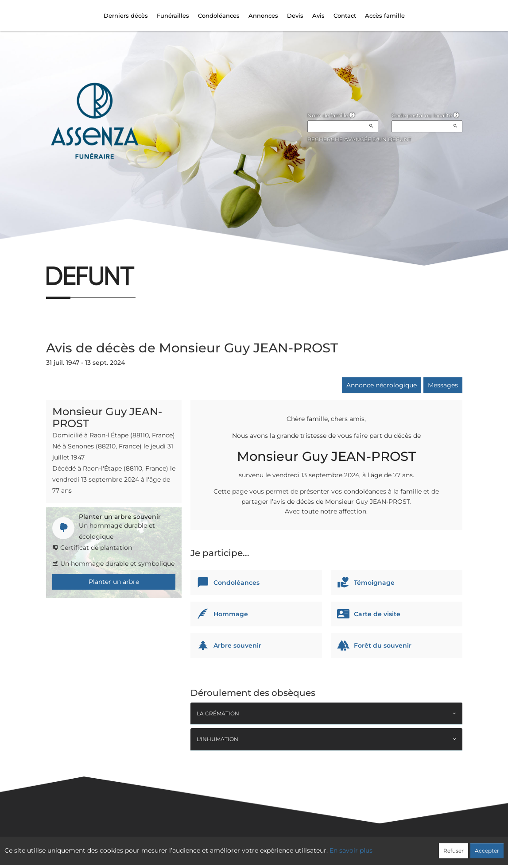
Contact (344, 15)
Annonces (263, 15)
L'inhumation (217, 739)
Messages (443, 385)
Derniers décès (126, 15)
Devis (295, 15)
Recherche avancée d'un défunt (359, 139)
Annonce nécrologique (381, 385)
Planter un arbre (114, 582)
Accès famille (385, 15)
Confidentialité (249, 846)
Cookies (290, 846)
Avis (318, 15)
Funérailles (173, 15)
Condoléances (219, 15)
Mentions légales (334, 846)
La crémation (218, 713)
